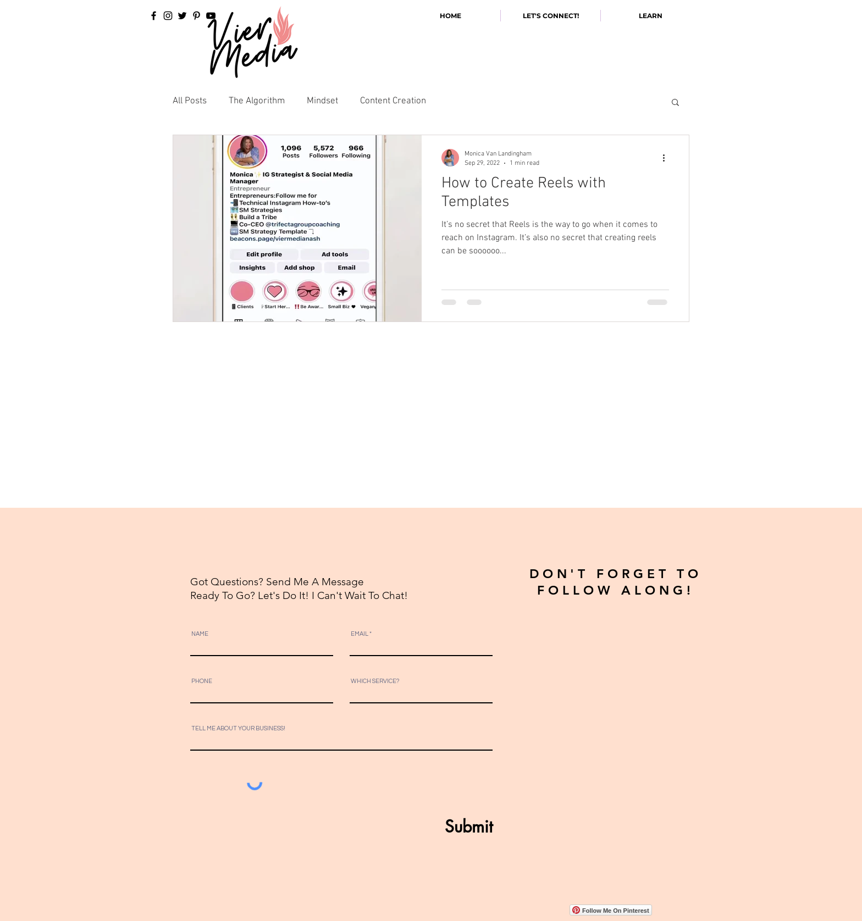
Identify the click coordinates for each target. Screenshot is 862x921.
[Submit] (442, 826)
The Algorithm (257, 101)
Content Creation (393, 101)
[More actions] (667, 157)
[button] (675, 103)
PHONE (201, 681)
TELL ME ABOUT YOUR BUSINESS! (238, 728)
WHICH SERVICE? (375, 681)
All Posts (190, 101)
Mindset (322, 101)
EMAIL (359, 634)
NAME (199, 634)
